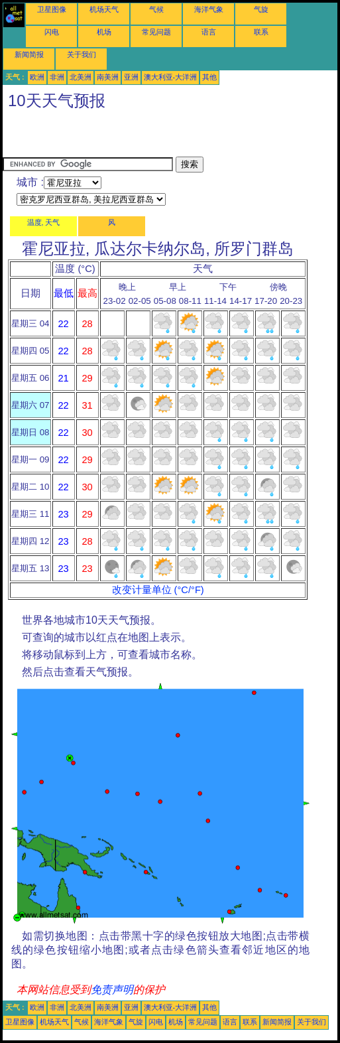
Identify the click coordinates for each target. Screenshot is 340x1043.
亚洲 (131, 77)
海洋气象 (208, 9)
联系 (261, 32)
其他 (209, 77)
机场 (104, 32)
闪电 (51, 32)
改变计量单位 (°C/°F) (158, 590)
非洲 (57, 77)
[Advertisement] (158, 137)
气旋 (261, 9)
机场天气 (104, 9)
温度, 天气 (43, 222)
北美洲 (80, 77)
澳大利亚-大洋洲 (171, 77)
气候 (156, 9)
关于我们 (81, 54)
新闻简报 (29, 54)
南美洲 (108, 77)
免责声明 (112, 989)
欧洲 (37, 77)
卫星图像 (51, 9)
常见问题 (156, 32)
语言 (208, 32)
